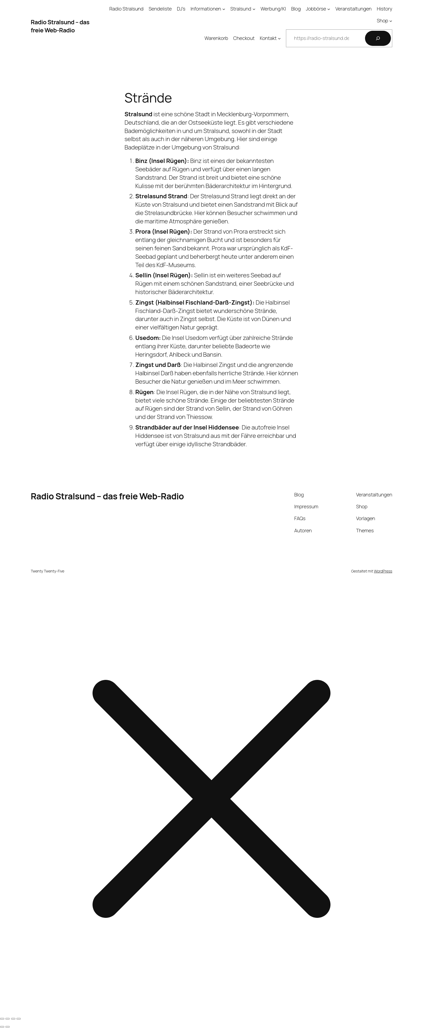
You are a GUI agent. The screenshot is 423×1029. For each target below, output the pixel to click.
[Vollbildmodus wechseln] (7, 1019)
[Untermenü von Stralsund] (254, 8)
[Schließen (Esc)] (18, 1019)
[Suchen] (378, 38)
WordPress (383, 571)
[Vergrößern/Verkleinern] (2, 1019)
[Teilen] (13, 1019)
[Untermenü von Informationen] (223, 8)
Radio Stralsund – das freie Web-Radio (60, 26)
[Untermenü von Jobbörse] (328, 8)
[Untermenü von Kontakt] (279, 38)
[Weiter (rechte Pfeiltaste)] (7, 1027)
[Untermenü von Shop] (390, 20)
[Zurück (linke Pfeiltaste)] (2, 1027)
